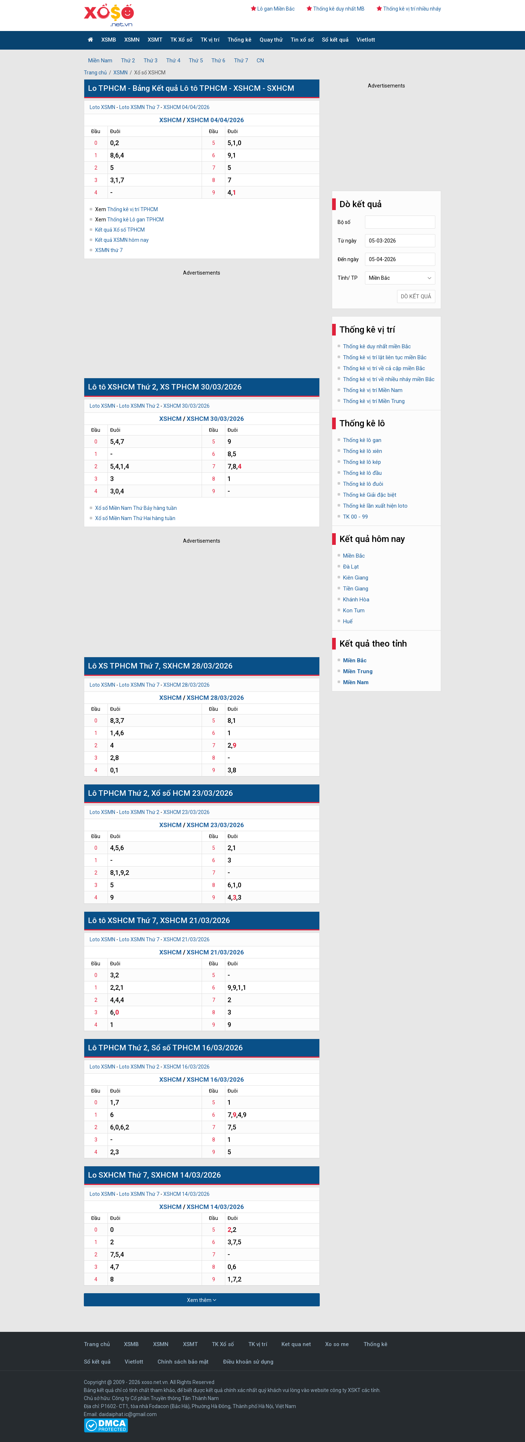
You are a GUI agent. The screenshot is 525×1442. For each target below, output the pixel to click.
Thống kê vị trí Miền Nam (372, 390)
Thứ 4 (173, 60)
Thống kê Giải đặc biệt (369, 495)
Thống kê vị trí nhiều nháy (409, 9)
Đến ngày (348, 259)
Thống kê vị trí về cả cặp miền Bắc (384, 368)
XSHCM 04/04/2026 (186, 107)
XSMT (155, 39)
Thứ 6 (218, 60)
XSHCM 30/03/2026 (186, 406)
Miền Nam (100, 60)
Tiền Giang (355, 588)
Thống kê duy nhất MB (336, 9)
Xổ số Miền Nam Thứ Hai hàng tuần (135, 518)
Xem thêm (201, 1300)
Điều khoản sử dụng (248, 1361)
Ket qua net (296, 1344)
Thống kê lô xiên (362, 451)
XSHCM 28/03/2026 (186, 685)
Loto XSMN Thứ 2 (139, 406)
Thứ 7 (241, 60)
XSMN (132, 39)
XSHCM (170, 120)
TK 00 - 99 (355, 516)
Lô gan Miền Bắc (273, 9)
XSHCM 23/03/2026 (186, 812)
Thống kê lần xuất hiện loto (375, 506)
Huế (348, 621)
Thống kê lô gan (362, 440)
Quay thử (271, 39)
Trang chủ (95, 72)
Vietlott (366, 39)
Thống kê (240, 39)
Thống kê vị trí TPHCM (132, 209)
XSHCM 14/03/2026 (186, 1194)
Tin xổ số (302, 39)
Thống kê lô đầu (362, 473)
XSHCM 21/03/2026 (186, 939)
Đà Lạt (351, 566)
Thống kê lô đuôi (363, 484)
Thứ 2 (128, 60)
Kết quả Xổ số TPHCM (120, 230)
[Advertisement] (191, 325)
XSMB (108, 39)
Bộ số (344, 222)
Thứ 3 (151, 60)
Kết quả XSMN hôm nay (122, 240)
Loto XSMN (102, 107)
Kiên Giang (355, 577)
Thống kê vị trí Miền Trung (374, 401)
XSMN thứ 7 (108, 250)
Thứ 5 (196, 60)
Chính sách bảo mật (183, 1361)
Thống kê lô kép (362, 462)
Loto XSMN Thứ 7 (139, 107)
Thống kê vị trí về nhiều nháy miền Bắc (389, 379)
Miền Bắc (354, 556)
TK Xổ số (181, 39)
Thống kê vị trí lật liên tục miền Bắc (385, 357)
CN (260, 60)
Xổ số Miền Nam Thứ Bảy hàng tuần (136, 508)
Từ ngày (347, 241)
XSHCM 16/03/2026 (186, 1067)
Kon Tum (354, 610)
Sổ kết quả (335, 39)
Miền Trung (358, 671)
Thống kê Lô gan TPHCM (135, 219)
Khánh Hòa (356, 599)
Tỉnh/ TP (348, 278)
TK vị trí (210, 39)
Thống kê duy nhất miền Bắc (377, 346)
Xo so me (337, 1344)
